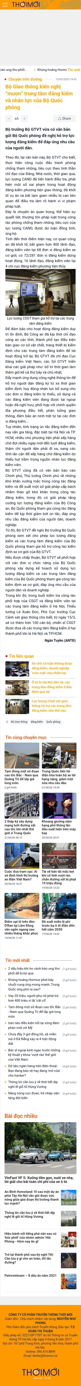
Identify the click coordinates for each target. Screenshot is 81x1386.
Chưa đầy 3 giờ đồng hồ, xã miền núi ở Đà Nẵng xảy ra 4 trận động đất (42, 1039)
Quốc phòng (53, 721)
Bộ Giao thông (19, 721)
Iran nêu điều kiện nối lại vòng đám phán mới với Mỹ (42, 1025)
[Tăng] (24, 118)
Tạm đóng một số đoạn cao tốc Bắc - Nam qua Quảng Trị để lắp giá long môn (42, 1011)
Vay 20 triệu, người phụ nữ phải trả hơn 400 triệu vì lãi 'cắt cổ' (42, 998)
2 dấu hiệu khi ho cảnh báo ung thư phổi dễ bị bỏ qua (42, 971)
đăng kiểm (37, 721)
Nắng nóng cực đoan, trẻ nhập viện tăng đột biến (42, 1095)
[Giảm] (8, 118)
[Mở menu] (5, 4)
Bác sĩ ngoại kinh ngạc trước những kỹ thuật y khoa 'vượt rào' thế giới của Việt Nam (42, 1055)
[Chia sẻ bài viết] (64, 118)
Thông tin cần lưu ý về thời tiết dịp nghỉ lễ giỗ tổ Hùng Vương (42, 1084)
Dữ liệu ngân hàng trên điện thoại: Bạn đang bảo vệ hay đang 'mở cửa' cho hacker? (42, 1070)
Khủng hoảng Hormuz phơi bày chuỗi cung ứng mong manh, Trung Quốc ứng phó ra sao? (42, 984)
